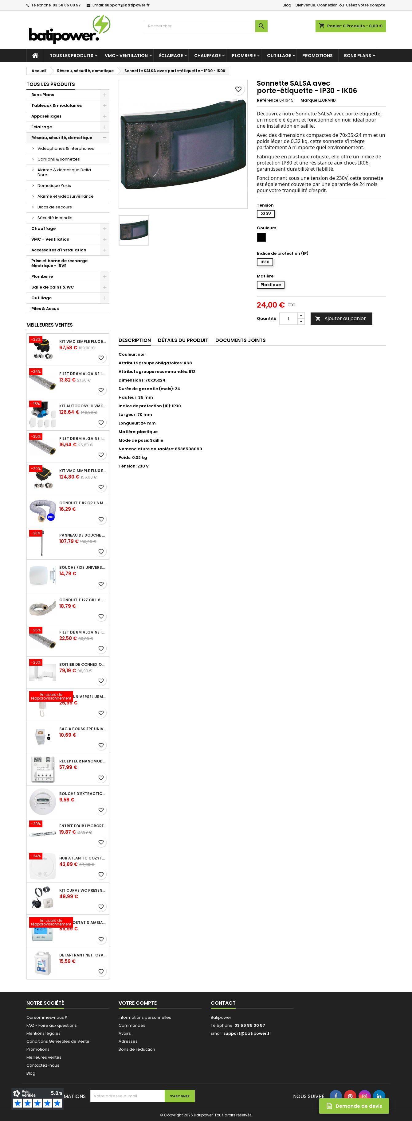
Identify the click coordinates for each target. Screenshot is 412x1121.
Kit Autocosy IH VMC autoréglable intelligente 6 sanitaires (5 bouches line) (83, 406)
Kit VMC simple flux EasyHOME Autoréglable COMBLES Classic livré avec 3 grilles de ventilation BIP (83, 341)
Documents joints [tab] (240, 340)
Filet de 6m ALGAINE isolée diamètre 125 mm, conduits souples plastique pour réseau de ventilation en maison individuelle (83, 438)
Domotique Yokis (54, 185)
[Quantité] (288, 318)
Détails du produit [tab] (183, 340)
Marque (308, 100)
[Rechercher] (206, 26)
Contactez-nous (42, 1065)
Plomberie (244, 55)
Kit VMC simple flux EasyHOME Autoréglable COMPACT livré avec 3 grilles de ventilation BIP (83, 471)
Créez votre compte (365, 5)
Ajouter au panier (340, 318)
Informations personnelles (145, 1017)
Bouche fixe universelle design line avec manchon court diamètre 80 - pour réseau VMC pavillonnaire (83, 567)
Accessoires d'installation (58, 250)
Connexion (327, 5)
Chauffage (207, 55)
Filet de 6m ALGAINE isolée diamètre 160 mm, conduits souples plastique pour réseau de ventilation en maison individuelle (83, 632)
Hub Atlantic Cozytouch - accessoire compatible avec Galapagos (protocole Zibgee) (83, 858)
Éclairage (171, 55)
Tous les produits (71, 55)
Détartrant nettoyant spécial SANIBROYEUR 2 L (83, 955)
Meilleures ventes (43, 1057)
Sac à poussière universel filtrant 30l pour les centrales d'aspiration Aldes (83, 729)
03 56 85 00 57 (67, 5)
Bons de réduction (137, 1049)
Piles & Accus (45, 309)
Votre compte (138, 1003)
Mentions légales (43, 1033)
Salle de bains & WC (52, 287)
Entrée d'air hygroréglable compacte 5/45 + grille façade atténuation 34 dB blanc (83, 826)
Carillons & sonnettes (58, 159)
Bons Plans (357, 55)
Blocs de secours (54, 207)
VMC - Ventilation (126, 55)
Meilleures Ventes (49, 324)
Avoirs (125, 1033)
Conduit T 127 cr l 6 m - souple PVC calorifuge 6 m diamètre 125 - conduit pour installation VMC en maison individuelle (83, 600)
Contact (223, 1003)
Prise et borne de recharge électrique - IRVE (59, 263)
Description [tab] (135, 340)
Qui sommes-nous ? (46, 1017)
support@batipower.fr (127, 5)
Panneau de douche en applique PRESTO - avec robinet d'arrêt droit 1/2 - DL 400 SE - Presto (83, 535)
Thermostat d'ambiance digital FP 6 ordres (83, 923)
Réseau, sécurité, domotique (61, 138)
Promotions (317, 55)
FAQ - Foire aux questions (51, 1025)
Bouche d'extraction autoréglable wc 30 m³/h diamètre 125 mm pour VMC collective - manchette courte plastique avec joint (83, 794)
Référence (267, 100)
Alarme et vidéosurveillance (65, 196)
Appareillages (46, 116)
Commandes (132, 1025)
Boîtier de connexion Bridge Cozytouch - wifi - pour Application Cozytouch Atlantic (83, 664)
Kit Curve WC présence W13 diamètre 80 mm (83, 890)
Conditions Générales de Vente (57, 1041)
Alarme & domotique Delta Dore (64, 172)
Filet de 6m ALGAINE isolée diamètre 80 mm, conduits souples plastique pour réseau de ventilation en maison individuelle (83, 374)
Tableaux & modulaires (56, 105)
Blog (287, 5)
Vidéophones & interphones (65, 148)
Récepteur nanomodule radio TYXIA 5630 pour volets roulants (83, 761)
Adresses (128, 1041)
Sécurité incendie (55, 218)
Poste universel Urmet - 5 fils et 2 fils (83, 697)
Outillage (279, 55)
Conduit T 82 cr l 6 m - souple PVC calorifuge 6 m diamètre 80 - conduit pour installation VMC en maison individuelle (83, 503)
